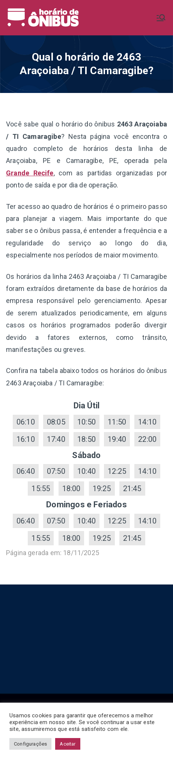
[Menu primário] (161, 17)
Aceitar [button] (67, 744)
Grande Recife (30, 173)
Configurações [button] (30, 744)
